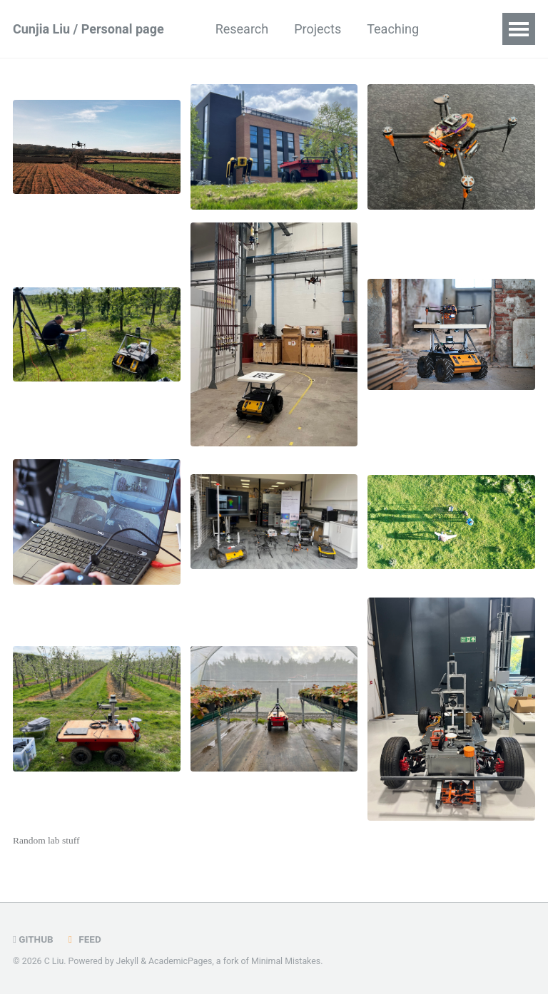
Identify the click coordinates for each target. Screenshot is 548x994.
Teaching (393, 28)
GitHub (33, 939)
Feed (82, 939)
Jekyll (127, 961)
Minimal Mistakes (285, 961)
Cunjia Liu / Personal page (88, 28)
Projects (317, 28)
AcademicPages (180, 961)
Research (242, 28)
